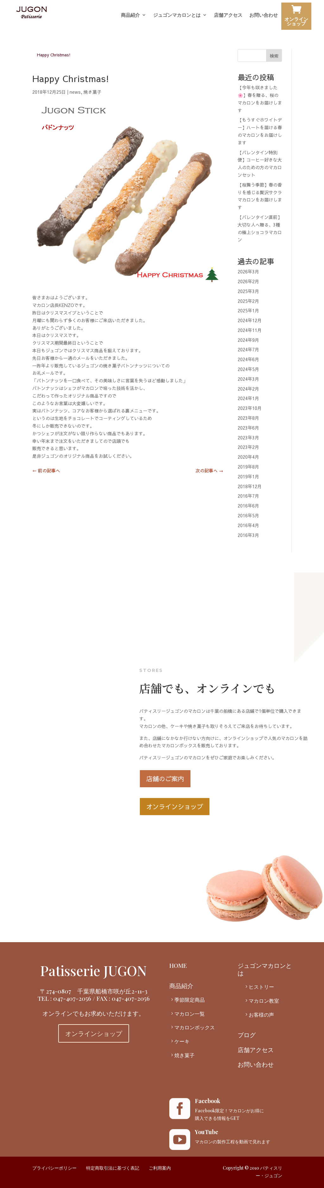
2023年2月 (248, 447)
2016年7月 (248, 496)
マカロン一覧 (189, 1013)
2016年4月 (248, 525)
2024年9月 (248, 340)
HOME (178, 965)
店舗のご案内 (165, 778)
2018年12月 (250, 486)
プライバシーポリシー (54, 1168)
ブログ (247, 1035)
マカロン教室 (264, 1000)
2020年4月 (248, 457)
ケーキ (182, 1041)
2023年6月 (248, 428)
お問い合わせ (263, 15)
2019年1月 (248, 476)
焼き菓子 (92, 92)
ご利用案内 (160, 1168)
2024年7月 (248, 349)
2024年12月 (250, 320)
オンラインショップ (296, 17)
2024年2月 (248, 389)
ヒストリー (261, 986)
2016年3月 (248, 535)
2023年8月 (248, 418)
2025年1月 (248, 310)
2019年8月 (248, 466)
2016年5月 (248, 515)
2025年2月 (248, 301)
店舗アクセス (228, 15)
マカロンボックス (194, 1027)
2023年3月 (248, 437)
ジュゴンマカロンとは (177, 15)
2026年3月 (248, 271)
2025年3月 (248, 291)
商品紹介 (130, 15)
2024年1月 (248, 398)
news (75, 92)
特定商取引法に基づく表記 (112, 1168)
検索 (274, 56)
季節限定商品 (189, 999)
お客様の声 (261, 1014)
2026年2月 (248, 281)
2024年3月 (248, 379)
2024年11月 (250, 330)
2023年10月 (250, 408)
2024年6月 (248, 359)
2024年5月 (248, 369)
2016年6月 (248, 505)
